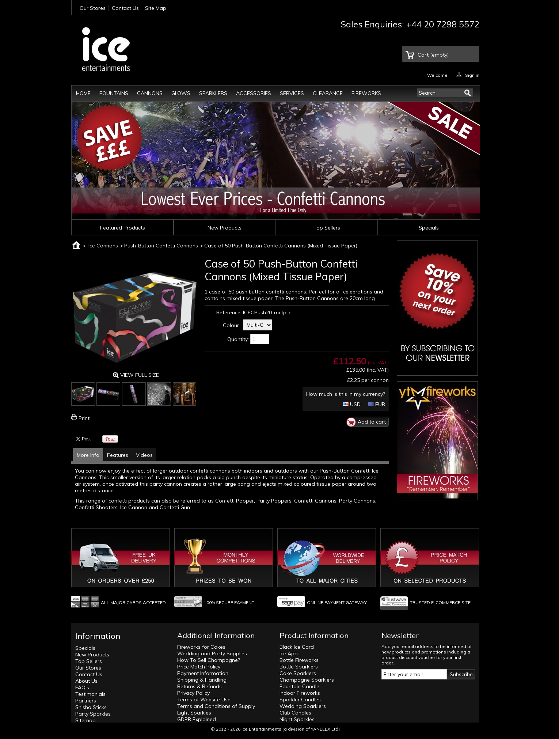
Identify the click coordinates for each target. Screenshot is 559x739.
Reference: (229, 312)
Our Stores (93, 8)
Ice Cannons (103, 245)
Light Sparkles (194, 712)
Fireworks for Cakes (201, 647)
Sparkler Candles (300, 699)
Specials (429, 227)
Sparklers (213, 93)
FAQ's (82, 687)
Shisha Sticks (91, 707)
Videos (144, 455)
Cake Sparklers (298, 673)
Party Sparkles (93, 713)
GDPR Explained (196, 719)
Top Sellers (326, 227)
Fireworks (366, 93)
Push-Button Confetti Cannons (161, 245)
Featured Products (122, 227)
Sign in (472, 74)
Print (84, 418)
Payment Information (202, 673)
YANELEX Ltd (324, 729)
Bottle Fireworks (299, 660)
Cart (433, 55)
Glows (180, 93)
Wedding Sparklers (303, 706)
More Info (88, 455)
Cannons (150, 93)
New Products (225, 227)
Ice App (289, 653)
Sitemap (85, 720)
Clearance (328, 93)
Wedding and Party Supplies (212, 653)
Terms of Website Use (204, 699)
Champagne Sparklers (307, 680)
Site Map (155, 8)
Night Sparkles (297, 719)
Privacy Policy (193, 693)
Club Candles (295, 712)
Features (117, 455)
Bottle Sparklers (299, 666)
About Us (86, 681)
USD (352, 404)
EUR (376, 404)
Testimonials (90, 694)
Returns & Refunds (199, 686)
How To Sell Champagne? (208, 660)
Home (83, 93)
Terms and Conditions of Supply (216, 706)
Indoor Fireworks (300, 693)
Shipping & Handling (202, 680)
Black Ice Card (297, 647)
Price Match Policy (198, 666)
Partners (85, 700)
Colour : (232, 325)
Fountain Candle (299, 686)
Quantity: (238, 339)
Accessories (253, 93)
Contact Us (125, 8)
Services (292, 93)
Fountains (113, 93)
